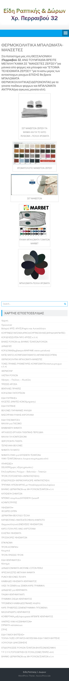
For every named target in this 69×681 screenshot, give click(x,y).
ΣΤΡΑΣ (4, 629)
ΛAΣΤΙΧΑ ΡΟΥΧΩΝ (9, 375)
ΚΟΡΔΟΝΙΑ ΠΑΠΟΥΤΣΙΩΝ (13, 392)
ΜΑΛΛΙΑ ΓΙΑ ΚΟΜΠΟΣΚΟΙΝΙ (14, 436)
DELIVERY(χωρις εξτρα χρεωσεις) (17, 467)
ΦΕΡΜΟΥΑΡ (7, 370)
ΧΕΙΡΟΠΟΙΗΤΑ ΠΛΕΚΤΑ (11, 441)
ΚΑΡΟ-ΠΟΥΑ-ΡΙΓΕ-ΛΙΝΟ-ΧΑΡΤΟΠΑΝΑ (18, 528)
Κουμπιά (5, 550)
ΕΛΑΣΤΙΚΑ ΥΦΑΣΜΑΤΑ (11, 533)
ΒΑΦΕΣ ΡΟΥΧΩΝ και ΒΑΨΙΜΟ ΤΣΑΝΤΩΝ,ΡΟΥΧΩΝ (24, 341)
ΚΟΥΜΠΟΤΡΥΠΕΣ (9, 502)
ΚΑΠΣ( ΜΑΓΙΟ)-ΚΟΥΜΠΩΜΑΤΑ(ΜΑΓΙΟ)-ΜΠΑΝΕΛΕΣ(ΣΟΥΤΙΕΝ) (29, 354)
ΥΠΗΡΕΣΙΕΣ (6, 463)
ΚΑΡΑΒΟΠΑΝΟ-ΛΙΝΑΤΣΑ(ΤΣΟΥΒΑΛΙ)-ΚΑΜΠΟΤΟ (23, 519)
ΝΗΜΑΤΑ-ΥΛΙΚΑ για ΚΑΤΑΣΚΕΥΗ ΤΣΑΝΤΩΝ (20, 455)
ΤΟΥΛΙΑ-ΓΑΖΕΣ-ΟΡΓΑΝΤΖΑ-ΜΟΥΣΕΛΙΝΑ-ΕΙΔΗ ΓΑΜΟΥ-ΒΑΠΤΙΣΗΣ (30, 638)
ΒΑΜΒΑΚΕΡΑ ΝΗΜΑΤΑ (11, 427)
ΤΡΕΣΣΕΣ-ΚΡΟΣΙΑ (9, 384)
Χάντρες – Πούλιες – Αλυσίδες (16, 379)
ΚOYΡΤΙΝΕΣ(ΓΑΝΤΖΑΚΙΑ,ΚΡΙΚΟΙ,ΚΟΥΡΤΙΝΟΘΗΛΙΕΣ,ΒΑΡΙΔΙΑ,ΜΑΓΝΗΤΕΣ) (33, 332)
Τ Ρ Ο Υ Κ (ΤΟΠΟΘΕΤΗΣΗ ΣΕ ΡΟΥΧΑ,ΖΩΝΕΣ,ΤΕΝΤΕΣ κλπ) (27, 652)
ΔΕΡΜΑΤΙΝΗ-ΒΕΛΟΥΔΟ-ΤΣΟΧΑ (15, 515)
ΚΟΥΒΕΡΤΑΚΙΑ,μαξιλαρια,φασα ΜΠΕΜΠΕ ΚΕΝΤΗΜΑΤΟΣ (27, 616)
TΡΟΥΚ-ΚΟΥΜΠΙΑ (9, 547)
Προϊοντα (6, 324)
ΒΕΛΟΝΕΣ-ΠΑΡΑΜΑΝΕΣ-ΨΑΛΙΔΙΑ (16, 410)
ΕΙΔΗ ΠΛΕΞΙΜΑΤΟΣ (10, 419)
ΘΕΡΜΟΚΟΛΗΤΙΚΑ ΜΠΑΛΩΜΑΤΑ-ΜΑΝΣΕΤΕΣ (21, 359)
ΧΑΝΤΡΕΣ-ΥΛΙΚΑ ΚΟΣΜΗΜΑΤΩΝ (16, 621)
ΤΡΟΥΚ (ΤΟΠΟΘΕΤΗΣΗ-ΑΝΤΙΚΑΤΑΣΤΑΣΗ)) (20, 476)
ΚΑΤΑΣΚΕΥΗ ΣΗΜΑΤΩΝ (11, 493)
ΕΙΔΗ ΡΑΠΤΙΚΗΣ (8, 398)
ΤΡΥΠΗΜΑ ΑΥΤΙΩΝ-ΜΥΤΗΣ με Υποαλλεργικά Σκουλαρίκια (28, 484)
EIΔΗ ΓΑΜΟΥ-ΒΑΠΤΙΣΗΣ (12, 634)
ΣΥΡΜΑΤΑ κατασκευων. (12, 625)
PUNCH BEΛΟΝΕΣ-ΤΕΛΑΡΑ (13, 576)
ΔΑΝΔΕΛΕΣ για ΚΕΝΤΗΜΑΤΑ (14, 590)
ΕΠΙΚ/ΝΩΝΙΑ (7, 542)
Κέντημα (5, 563)
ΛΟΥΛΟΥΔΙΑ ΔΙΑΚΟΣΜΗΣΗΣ (14, 642)
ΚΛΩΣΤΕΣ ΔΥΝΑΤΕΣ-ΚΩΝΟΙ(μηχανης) (18, 401)
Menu (65, 33)
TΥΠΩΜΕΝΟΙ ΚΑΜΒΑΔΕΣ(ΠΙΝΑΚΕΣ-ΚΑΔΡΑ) (20, 603)
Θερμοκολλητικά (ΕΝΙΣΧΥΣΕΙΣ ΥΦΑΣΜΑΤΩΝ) (22, 524)
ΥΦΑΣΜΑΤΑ (6, 507)
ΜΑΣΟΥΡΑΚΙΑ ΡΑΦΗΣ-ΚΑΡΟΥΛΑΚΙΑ (17, 414)
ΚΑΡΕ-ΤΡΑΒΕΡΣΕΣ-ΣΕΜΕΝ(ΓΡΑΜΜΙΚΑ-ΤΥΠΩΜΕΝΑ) (24, 607)
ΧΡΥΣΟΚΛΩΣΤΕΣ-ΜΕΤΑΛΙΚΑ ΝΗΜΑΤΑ (18, 572)
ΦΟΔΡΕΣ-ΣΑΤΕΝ (9, 511)
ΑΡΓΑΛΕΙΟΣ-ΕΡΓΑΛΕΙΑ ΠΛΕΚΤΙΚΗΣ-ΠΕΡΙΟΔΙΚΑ (22, 432)
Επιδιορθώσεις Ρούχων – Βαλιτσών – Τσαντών (23, 471)
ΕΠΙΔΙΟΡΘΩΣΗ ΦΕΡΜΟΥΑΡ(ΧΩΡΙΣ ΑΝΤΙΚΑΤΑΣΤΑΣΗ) (25, 480)
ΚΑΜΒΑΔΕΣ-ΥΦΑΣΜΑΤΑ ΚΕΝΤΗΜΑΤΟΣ (19, 581)
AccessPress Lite (43, 675)
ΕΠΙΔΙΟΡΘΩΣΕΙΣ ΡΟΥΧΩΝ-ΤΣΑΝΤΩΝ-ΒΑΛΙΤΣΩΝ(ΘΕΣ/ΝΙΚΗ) (28, 647)
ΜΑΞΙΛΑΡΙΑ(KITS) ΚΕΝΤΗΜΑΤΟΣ (15, 612)
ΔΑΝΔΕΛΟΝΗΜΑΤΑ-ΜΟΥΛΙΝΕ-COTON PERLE (22, 568)
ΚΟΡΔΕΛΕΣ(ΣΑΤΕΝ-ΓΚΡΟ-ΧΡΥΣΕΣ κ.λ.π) (19, 337)
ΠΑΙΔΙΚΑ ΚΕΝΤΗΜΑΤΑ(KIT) (13, 594)
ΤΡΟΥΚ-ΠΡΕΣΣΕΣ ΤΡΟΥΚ (12, 554)
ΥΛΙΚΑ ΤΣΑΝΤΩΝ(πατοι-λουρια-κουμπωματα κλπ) (24, 458)
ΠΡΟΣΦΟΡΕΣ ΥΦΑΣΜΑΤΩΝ (14, 537)
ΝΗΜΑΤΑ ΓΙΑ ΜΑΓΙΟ (10, 449)
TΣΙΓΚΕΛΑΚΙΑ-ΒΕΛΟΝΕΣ (12, 445)
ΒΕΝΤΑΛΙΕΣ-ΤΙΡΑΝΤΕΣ (11, 388)
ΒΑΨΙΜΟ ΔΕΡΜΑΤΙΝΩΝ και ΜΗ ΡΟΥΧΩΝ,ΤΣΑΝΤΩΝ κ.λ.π (27, 489)
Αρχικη (4, 320)
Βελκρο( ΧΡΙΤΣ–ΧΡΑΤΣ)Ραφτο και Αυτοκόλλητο (23, 328)
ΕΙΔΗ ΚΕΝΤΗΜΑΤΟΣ (10, 560)
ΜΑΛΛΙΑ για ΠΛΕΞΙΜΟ (11, 423)
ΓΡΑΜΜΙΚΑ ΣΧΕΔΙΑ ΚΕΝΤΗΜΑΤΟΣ (16, 598)
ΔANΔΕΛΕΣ (6, 346)
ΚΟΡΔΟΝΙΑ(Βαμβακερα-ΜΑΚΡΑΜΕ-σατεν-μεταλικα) (25, 350)
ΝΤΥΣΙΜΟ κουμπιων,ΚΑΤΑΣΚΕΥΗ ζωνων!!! (20, 498)
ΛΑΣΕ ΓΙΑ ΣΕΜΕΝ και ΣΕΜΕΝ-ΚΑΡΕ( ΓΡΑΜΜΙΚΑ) (23, 585)
